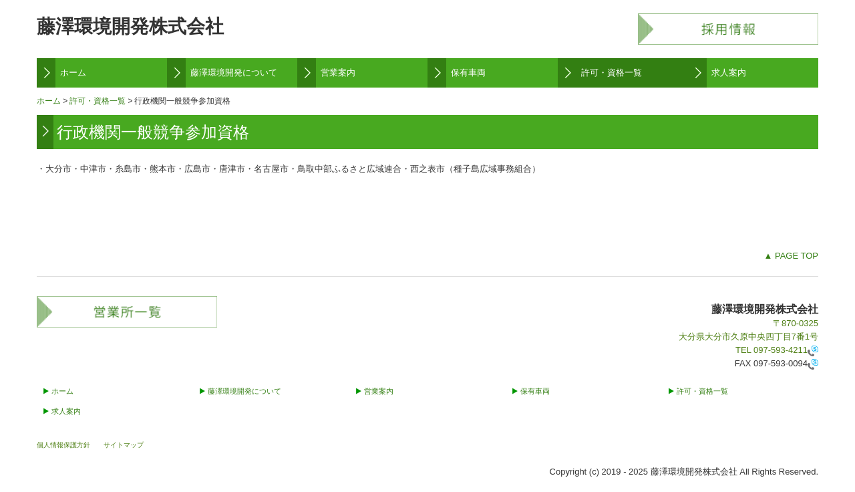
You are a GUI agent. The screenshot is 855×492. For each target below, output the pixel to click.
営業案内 (338, 73)
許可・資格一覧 (611, 73)
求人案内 (728, 73)
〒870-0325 (795, 323)
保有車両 (468, 73)
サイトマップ (124, 445)
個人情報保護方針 (63, 445)
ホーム (73, 73)
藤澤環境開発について (233, 73)
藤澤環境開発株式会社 (130, 26)
